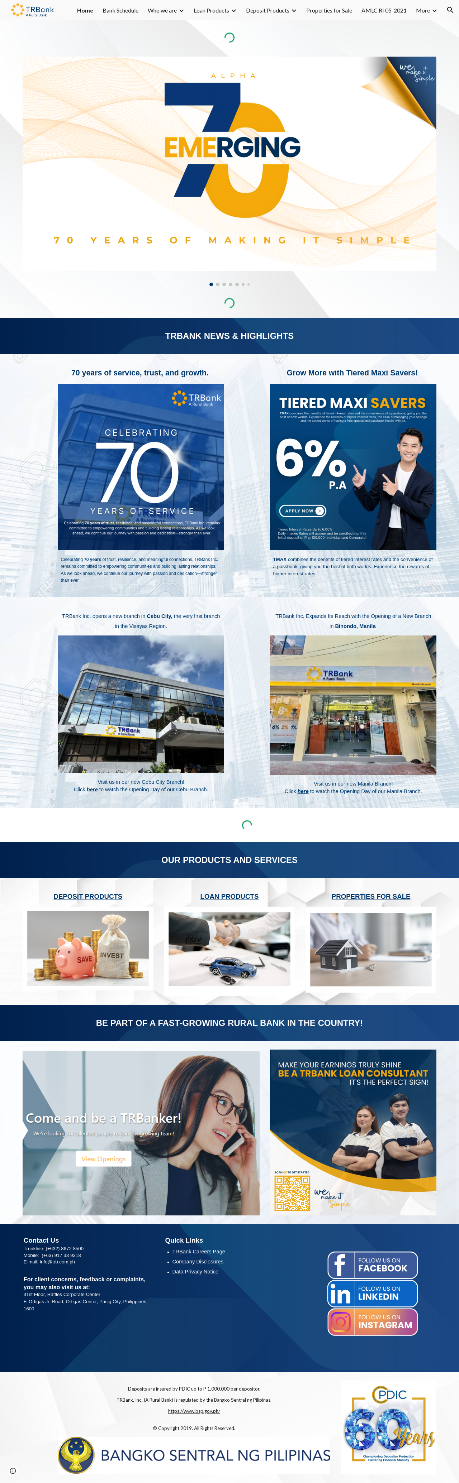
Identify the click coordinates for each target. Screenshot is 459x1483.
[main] (229, 336)
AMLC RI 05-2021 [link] (384, 10)
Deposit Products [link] (267, 10)
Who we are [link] (162, 10)
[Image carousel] (229, 171)
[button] (450, 10)
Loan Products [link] (211, 10)
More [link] (423, 10)
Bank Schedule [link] (120, 10)
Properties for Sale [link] (329, 10)
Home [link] (85, 10)
